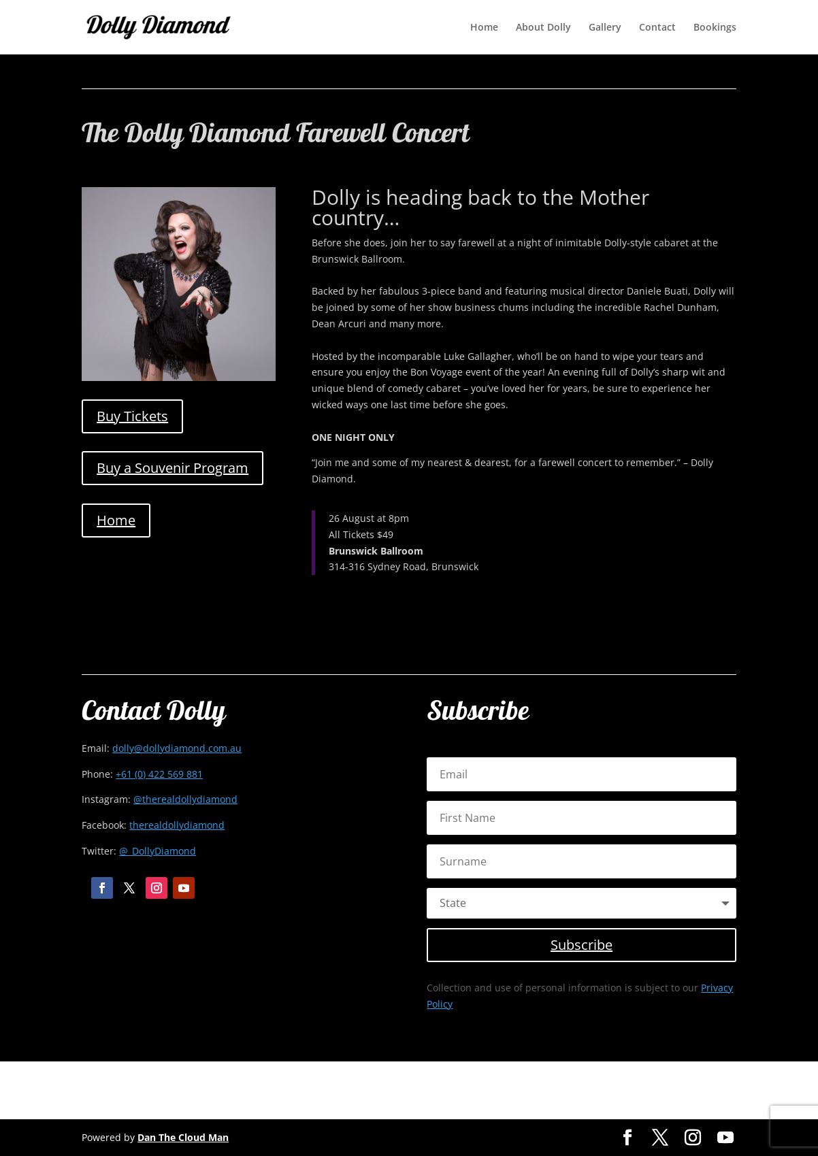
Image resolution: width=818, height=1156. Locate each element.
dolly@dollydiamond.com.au (177, 748)
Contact (657, 27)
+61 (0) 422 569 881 (159, 773)
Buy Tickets (132, 416)
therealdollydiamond (177, 825)
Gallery (605, 27)
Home (484, 27)
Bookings (714, 27)
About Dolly (543, 27)
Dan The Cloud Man (183, 1137)
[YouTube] (725, 1137)
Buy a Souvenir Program (172, 468)
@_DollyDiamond (157, 850)
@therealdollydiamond (185, 799)
